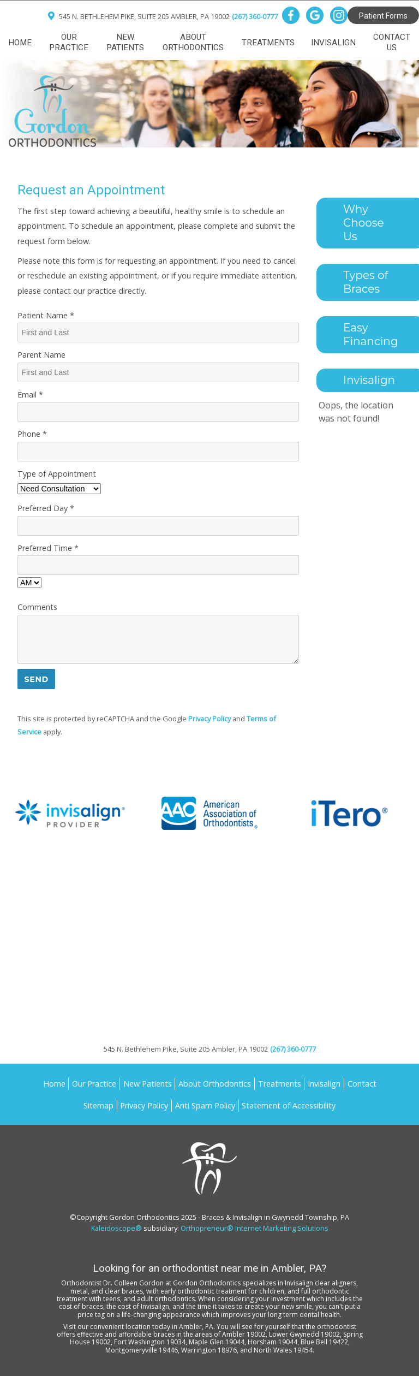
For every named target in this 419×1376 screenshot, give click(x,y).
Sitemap (98, 1105)
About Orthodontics (193, 42)
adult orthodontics (166, 1298)
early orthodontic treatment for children (222, 1291)
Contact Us (391, 42)
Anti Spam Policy (205, 1105)
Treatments (268, 43)
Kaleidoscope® (116, 1228)
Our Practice (68, 42)
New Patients (125, 42)
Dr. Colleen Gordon (133, 1283)
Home (20, 43)
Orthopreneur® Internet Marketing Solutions (254, 1228)
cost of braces (81, 1306)
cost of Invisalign (143, 1306)
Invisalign (333, 43)
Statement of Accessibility (289, 1105)
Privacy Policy (209, 718)
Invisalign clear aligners (320, 1283)
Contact (362, 1083)
